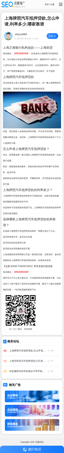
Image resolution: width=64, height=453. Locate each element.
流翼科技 (39, 442)
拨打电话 (32, 449)
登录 (47, 4)
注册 (52, 4)
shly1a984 (21, 34)
